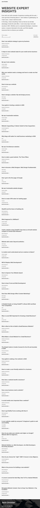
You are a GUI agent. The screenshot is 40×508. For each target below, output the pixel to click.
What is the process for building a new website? (15, 467)
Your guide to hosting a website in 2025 (13, 105)
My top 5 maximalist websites (10, 115)
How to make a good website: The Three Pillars (15, 157)
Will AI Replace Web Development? (12, 262)
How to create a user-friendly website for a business (17, 369)
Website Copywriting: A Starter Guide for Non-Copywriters (18, 126)
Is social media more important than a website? (15, 400)
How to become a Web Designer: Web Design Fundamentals (19, 167)
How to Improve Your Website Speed (12, 273)
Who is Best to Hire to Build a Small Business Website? (17, 326)
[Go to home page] (5, 1)
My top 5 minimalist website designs (12, 188)
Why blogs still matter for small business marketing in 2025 (19, 136)
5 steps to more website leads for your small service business (19, 51)
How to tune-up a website (9, 84)
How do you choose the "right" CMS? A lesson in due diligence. (20, 457)
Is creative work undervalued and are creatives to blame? (18, 252)
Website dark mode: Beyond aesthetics (13, 241)
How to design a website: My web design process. (16, 94)
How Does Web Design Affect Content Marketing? (16, 293)
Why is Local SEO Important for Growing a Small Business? (19, 316)
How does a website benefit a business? (13, 379)
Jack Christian (8, 502)
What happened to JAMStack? (10, 219)
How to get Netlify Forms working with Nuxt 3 (15, 411)
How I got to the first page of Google (12, 178)
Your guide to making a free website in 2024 (14, 359)
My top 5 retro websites (8, 62)
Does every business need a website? (12, 390)
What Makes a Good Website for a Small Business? (16, 336)
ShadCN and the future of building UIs (12, 209)
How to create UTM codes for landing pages (14, 198)
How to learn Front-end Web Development (14, 283)
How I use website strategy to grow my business (15, 41)
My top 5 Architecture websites (10, 146)
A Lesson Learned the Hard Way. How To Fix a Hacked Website (20, 477)
